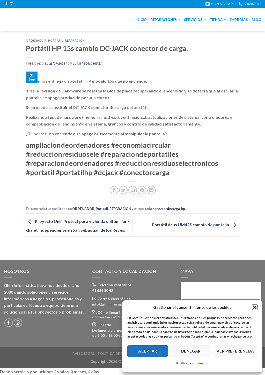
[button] (254, 307)
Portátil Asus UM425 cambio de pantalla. (195, 224)
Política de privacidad (120, 354)
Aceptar (147, 351)
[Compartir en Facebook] (114, 190)
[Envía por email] (132, 190)
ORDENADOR (36, 40)
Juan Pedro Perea (88, 63)
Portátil (55, 40)
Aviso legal (83, 354)
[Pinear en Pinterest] (142, 190)
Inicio (141, 20)
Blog (256, 20)
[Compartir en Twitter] (123, 190)
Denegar (191, 351)
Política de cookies (189, 363)
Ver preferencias (235, 351)
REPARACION (75, 40)
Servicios (195, 19)
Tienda (218, 19)
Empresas (239, 20)
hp (183, 209)
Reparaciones (166, 19)
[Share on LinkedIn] (151, 190)
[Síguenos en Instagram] (11, 4)
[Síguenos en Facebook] (6, 4)
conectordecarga (166, 209)
